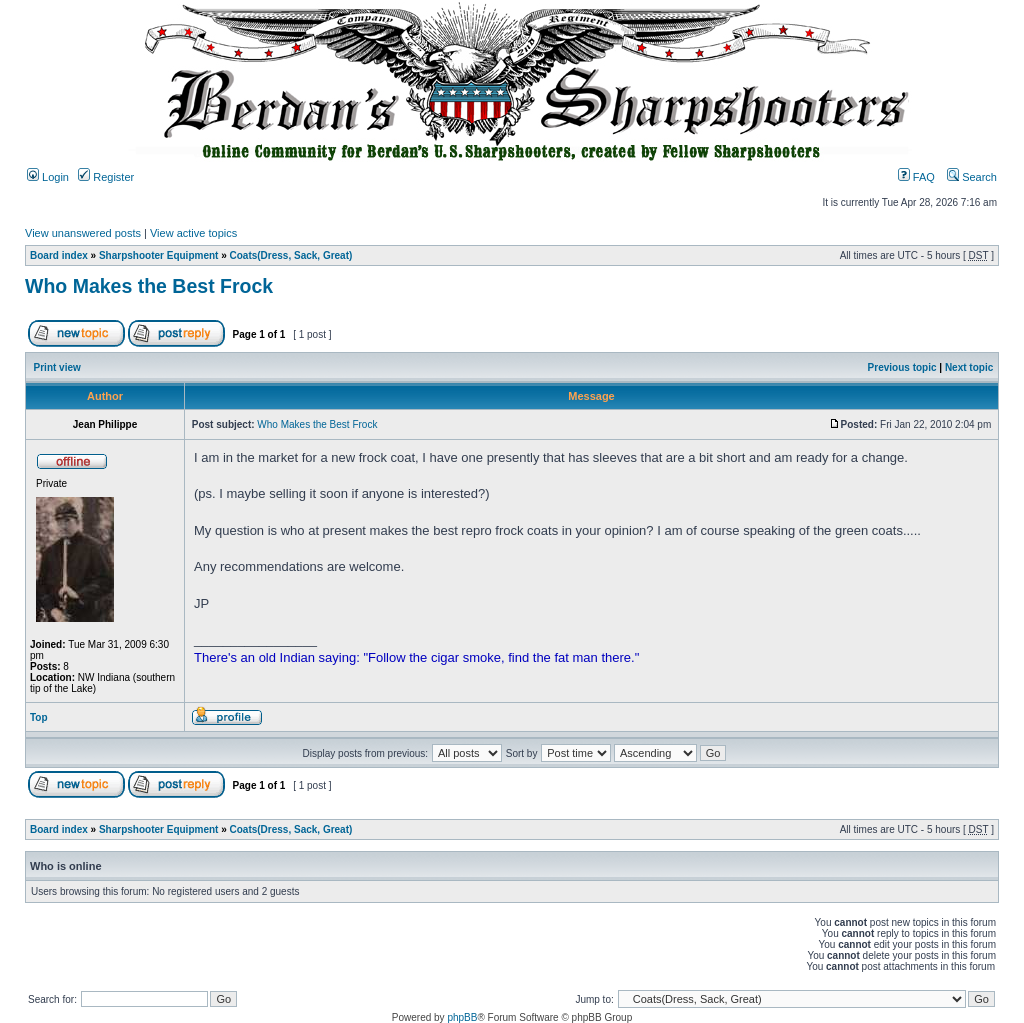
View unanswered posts (83, 233)
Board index (59, 255)
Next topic (969, 367)
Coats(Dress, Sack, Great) (291, 255)
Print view (57, 367)
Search (972, 177)
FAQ (916, 177)
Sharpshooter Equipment (158, 255)
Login (48, 177)
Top (39, 717)
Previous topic (902, 367)
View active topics (193, 233)
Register (106, 177)
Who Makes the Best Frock (149, 286)
